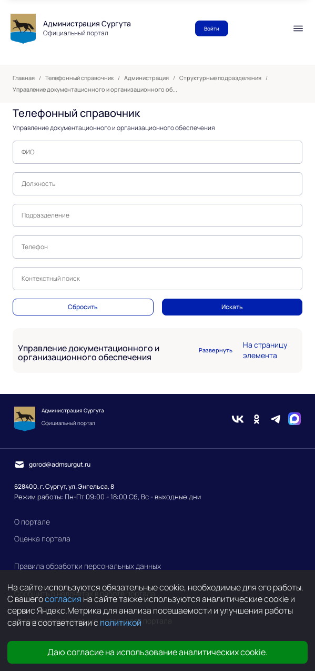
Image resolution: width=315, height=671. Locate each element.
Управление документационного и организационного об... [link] (95, 89)
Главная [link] (24, 78)
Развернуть (215, 350)
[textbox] (157, 152)
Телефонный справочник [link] (79, 78)
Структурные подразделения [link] (220, 78)
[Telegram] (275, 419)
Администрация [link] (146, 78)
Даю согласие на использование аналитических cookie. (157, 652)
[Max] (294, 419)
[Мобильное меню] (298, 28)
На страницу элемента (265, 350)
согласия (63, 599)
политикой (120, 622)
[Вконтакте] (237, 419)
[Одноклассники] (256, 419)
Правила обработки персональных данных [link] (87, 566)
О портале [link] (32, 522)
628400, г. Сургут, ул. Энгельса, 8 (64, 486)
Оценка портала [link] (42, 539)
